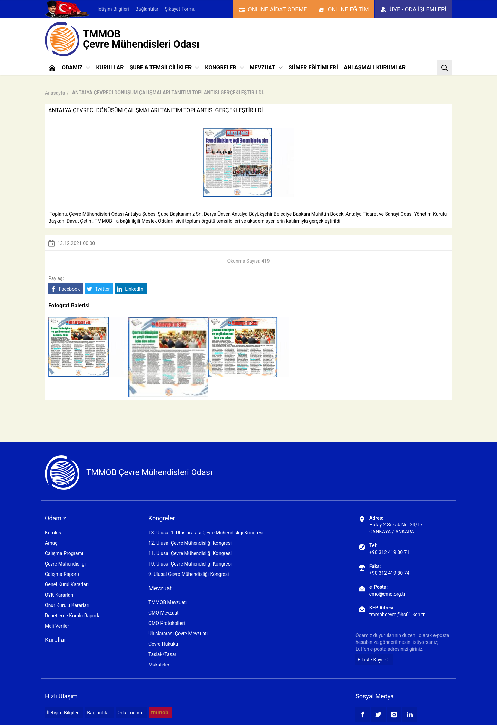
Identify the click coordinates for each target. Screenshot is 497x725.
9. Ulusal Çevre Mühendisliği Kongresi (188, 574)
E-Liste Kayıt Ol (374, 660)
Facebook (65, 289)
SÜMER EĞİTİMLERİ (313, 67)
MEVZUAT (266, 67)
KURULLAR (110, 67)
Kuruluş (53, 532)
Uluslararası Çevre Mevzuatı (178, 633)
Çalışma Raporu (62, 574)
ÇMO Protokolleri (166, 623)
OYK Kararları (59, 595)
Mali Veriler (57, 626)
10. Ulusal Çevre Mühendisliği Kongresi (190, 564)
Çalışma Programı (64, 553)
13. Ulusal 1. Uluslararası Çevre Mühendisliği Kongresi (205, 532)
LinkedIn (130, 289)
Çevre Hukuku (163, 644)
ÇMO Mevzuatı (164, 613)
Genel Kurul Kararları (67, 584)
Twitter (98, 289)
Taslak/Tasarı (163, 654)
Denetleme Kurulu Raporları (74, 615)
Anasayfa (55, 93)
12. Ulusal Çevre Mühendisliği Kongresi (190, 543)
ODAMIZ (76, 67)
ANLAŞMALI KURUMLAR (375, 67)
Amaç (51, 543)
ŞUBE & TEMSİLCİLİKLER (164, 67)
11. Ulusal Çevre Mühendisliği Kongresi (190, 553)
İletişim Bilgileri (112, 9)
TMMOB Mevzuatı (167, 602)
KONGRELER (224, 67)
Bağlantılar (146, 9)
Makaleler (158, 664)
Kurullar (55, 640)
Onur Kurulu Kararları (67, 605)
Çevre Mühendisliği (65, 564)
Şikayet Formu (180, 9)
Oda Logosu (131, 712)
